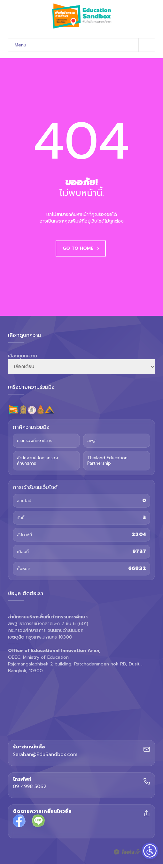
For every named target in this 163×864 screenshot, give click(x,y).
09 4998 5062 (29, 787)
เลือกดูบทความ (22, 356)
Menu (85, 45)
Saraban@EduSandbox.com (45, 755)
